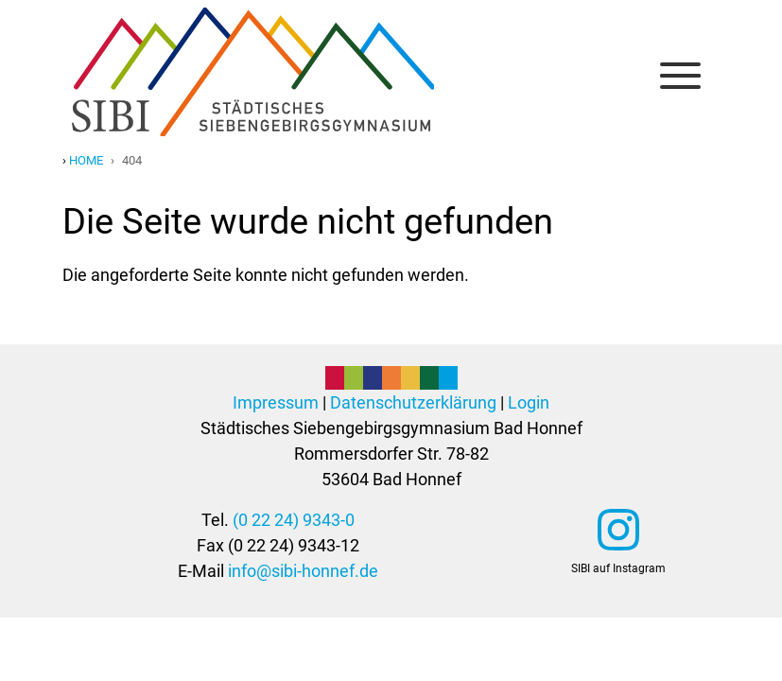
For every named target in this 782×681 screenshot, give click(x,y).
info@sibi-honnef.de (303, 571)
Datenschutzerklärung (413, 402)
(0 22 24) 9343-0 (294, 520)
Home (86, 160)
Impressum (276, 402)
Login (528, 402)
